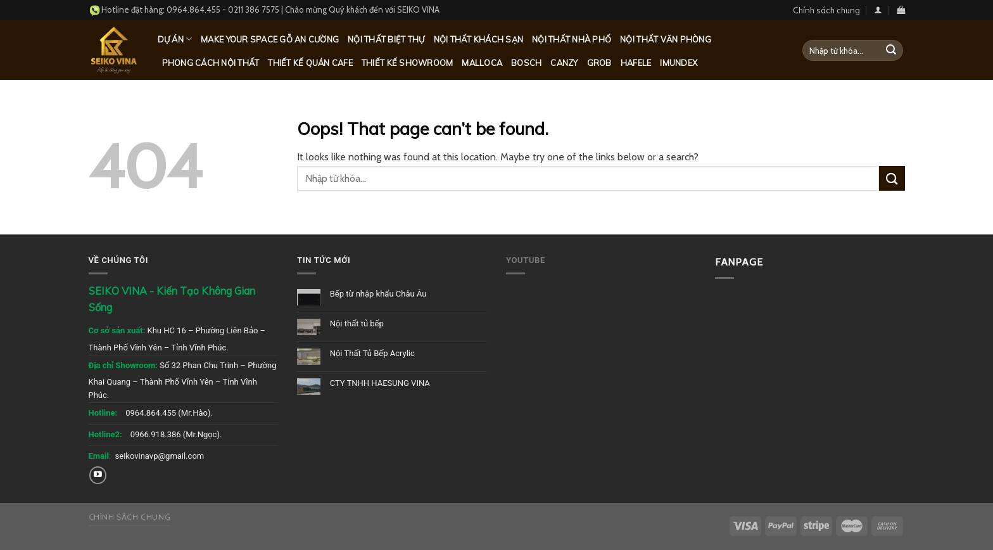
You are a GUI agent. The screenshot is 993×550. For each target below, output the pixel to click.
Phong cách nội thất (211, 63)
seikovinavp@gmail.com (160, 456)
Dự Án (175, 39)
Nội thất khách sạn (479, 39)
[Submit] (891, 50)
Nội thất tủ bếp (357, 323)
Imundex (678, 63)
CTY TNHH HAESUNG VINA (380, 383)
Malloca (482, 63)
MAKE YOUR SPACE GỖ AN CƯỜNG (270, 39)
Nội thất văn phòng (665, 39)
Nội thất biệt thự (386, 39)
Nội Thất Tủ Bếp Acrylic (372, 353)
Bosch (526, 63)
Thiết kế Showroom (407, 63)
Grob (599, 63)
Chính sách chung (826, 10)
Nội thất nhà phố (571, 39)
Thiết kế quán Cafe (310, 63)
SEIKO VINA (418, 9)
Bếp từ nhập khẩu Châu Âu (378, 293)
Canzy (564, 63)
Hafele (636, 63)
